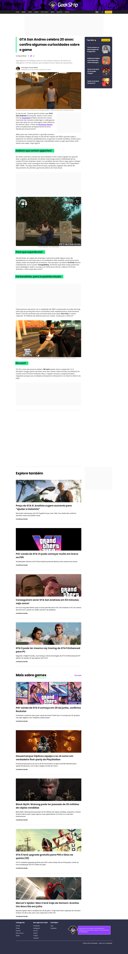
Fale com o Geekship (105, 943)
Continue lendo (22, 519)
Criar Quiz (108, 12)
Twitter (35, 936)
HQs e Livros (20, 933)
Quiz (52, 926)
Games (18, 931)
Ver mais (77, 675)
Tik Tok (35, 931)
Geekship (26, 118)
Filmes (18, 928)
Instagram (36, 928)
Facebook (36, 926)
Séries (18, 936)
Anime (18, 926)
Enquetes (53, 928)
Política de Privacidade (90, 943)
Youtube (36, 938)
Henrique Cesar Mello (29, 68)
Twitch (35, 933)
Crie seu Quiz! (106, 40)
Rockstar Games (45, 124)
